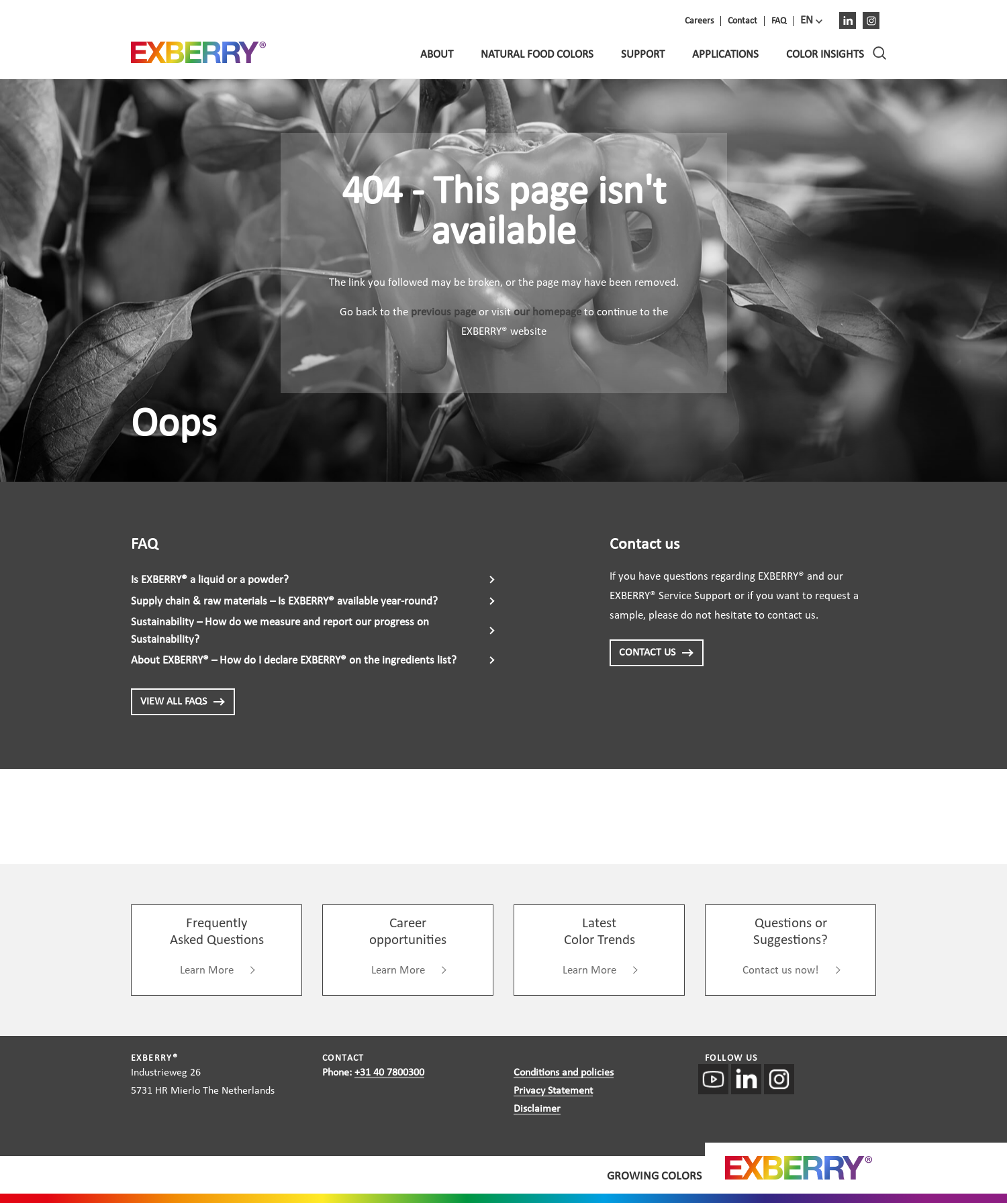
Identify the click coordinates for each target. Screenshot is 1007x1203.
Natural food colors (537, 54)
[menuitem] (811, 21)
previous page (443, 312)
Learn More (207, 970)
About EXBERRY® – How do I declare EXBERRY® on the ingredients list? (294, 660)
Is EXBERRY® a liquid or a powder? (210, 580)
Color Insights (825, 54)
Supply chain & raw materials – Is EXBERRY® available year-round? (284, 601)
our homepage (547, 312)
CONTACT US (656, 652)
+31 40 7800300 (389, 1072)
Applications (725, 54)
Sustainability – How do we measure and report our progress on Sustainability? (280, 631)
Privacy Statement (553, 1091)
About (436, 54)
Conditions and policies (564, 1072)
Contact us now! (780, 970)
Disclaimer (537, 1109)
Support (643, 54)
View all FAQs (183, 701)
